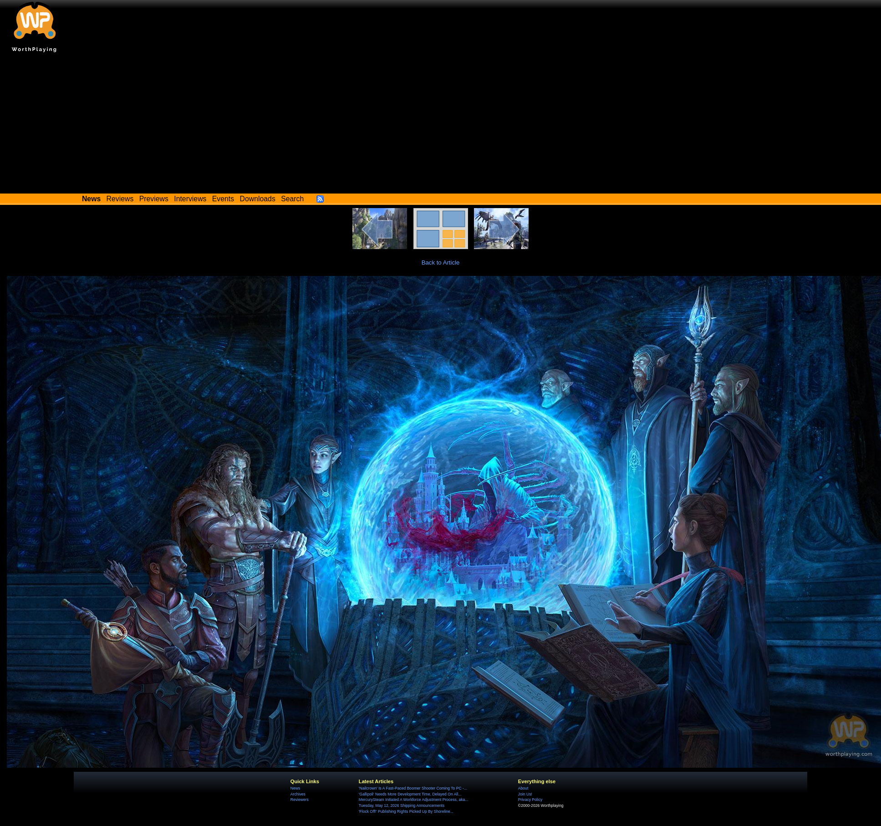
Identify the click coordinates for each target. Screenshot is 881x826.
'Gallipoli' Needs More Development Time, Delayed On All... (410, 794)
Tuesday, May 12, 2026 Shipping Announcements (401, 805)
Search (292, 199)
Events (223, 199)
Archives (298, 794)
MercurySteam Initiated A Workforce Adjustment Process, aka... (414, 799)
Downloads (257, 199)
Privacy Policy (530, 799)
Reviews (120, 199)
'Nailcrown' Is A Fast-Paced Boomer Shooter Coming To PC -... (413, 788)
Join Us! (525, 794)
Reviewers (299, 799)
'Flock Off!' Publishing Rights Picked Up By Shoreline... (406, 811)
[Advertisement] (441, 125)
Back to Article (441, 262)
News (295, 788)
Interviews (190, 199)
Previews (153, 199)
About (523, 788)
